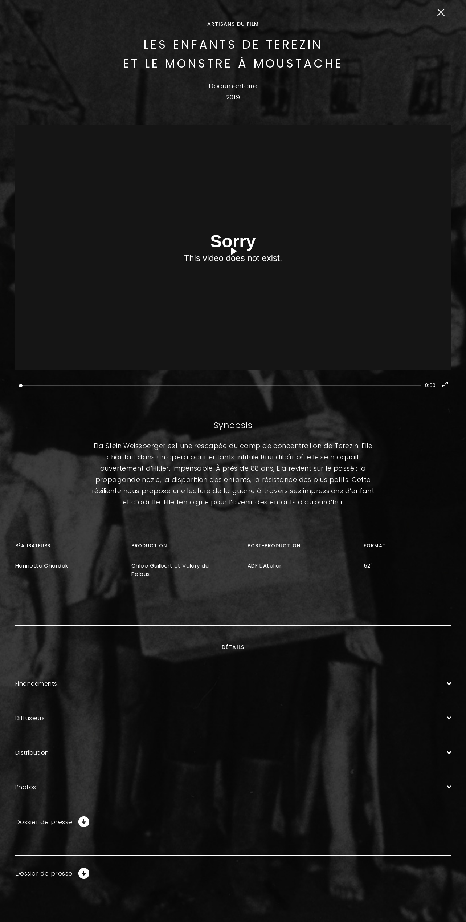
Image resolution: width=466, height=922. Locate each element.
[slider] (220, 385)
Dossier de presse (45, 821)
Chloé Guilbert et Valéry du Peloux (170, 570)
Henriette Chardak (41, 565)
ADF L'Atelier (265, 565)
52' (368, 565)
